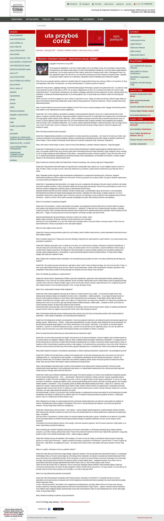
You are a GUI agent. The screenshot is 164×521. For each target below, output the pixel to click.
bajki (12, 122)
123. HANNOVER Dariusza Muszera (141, 67)
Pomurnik (149, 107)
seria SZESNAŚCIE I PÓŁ (20, 58)
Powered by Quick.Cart (144, 518)
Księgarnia (16, 19)
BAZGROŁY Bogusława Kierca (139, 78)
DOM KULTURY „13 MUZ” (20, 143)
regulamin (120, 4)
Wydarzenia (73, 19)
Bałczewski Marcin (137, 55)
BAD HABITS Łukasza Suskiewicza (139, 72)
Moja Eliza (134, 102)
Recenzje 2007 (50, 50)
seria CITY (14, 73)
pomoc (128, 4)
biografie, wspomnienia (19, 115)
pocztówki (14, 134)
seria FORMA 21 (16, 43)
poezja (12, 100)
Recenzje (59, 19)
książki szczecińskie (18, 126)
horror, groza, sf (16, 88)
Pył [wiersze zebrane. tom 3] (140, 134)
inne (11, 130)
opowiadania (15, 96)
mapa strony (109, 4)
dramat (12, 103)
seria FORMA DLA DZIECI (20, 81)
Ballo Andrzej (135, 51)
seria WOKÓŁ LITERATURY (21, 62)
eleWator (13, 160)
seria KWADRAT (16, 35)
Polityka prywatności (49, 518)
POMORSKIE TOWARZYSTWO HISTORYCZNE (17, 154)
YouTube (98, 4)
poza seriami (15, 84)
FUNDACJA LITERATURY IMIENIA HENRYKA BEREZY (21, 138)
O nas (100, 19)
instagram (86, 4)
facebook (73, 4)
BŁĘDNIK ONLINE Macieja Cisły (141, 84)
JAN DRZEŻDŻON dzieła (20, 66)
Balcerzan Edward (137, 48)
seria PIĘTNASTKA (17, 39)
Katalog (46, 19)
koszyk (138, 4)
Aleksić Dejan (135, 37)
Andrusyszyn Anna (137, 40)
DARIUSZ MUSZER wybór (20, 69)
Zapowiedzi (88, 19)
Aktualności (32, 19)
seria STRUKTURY (17, 51)
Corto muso (148, 140)
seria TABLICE (15, 47)
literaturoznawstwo (17, 111)
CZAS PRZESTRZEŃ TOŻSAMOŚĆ (18, 148)
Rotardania (146, 129)
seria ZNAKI (15, 54)
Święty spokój (148, 111)
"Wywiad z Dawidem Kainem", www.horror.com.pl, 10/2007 (78, 50)
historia (13, 118)
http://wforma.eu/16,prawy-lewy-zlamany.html (75, 502)
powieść (13, 92)
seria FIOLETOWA (17, 77)
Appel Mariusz (136, 44)
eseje (12, 107)
